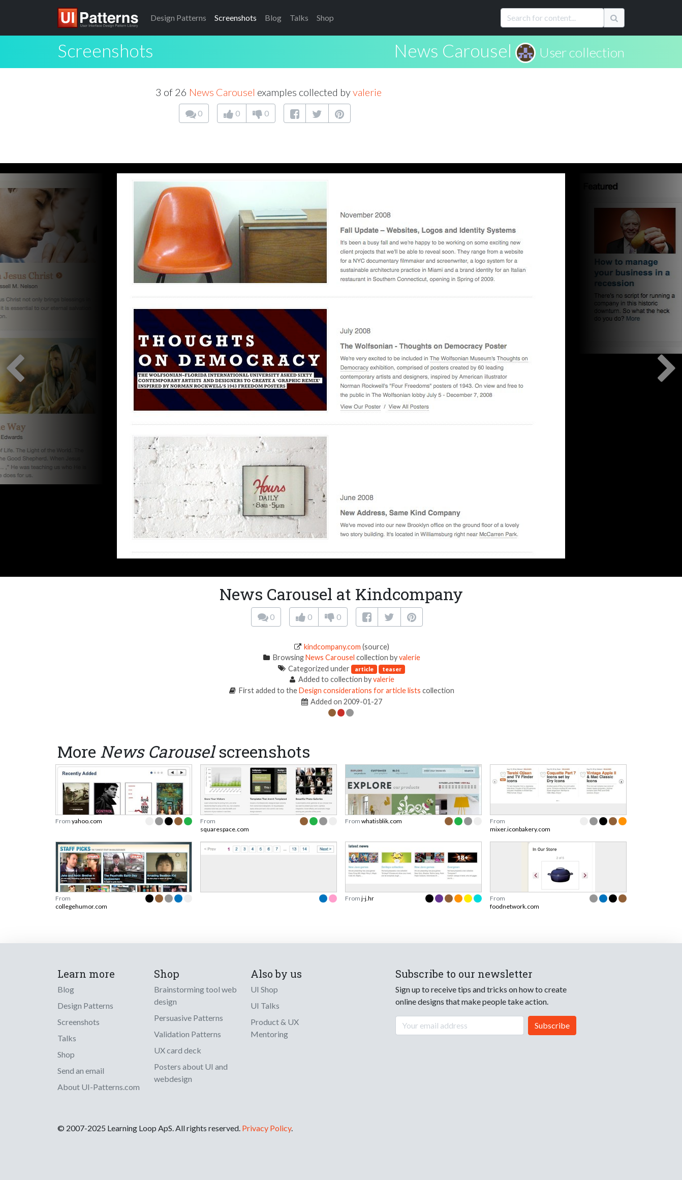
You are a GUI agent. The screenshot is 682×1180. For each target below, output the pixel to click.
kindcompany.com (332, 646)
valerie (367, 92)
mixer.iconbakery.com (520, 829)
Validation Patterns (187, 1034)
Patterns (178, 17)
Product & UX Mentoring (275, 1028)
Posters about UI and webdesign (191, 1072)
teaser (391, 669)
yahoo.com (87, 821)
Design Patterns (85, 1005)
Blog (273, 17)
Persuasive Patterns (188, 1017)
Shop (325, 17)
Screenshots (235, 17)
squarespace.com (224, 829)
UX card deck (177, 1050)
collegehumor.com (81, 906)
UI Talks (265, 1005)
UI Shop (264, 989)
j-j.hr (367, 898)
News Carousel (453, 50)
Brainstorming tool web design (195, 995)
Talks (299, 17)
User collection (582, 52)
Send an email (80, 1070)
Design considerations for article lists (360, 690)
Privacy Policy (266, 1128)
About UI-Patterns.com (98, 1087)
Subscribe (552, 1025)
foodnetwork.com (514, 906)
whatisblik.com (381, 821)
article (364, 669)
